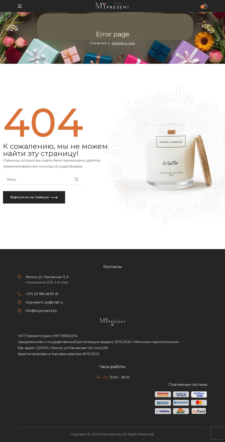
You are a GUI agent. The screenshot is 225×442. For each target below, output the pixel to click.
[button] (204, 6)
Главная (98, 43)
